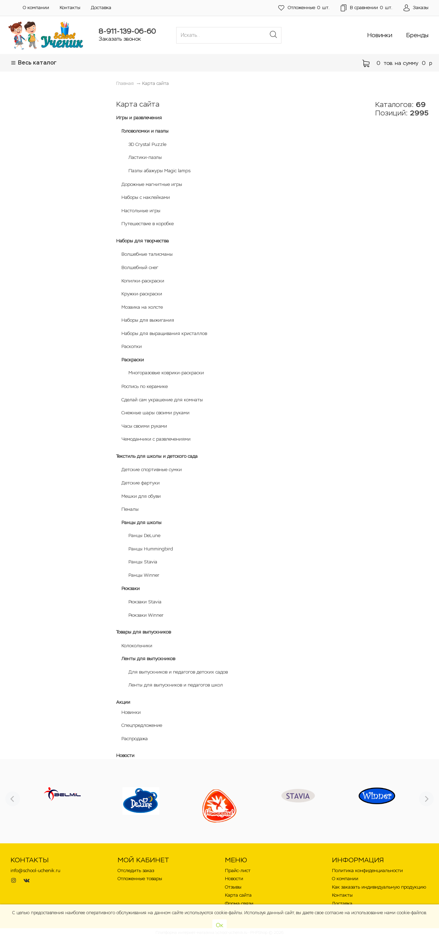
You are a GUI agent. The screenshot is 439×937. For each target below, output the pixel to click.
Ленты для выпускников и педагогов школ (175, 685)
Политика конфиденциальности (367, 871)
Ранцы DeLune (144, 535)
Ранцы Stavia (142, 562)
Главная (125, 83)
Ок (219, 925)
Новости (125, 755)
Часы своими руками (144, 426)
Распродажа (134, 739)
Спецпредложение (141, 725)
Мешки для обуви (141, 496)
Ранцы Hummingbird (150, 549)
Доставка (101, 8)
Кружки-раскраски (141, 294)
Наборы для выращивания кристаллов (164, 333)
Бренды (417, 35)
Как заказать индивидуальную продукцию (379, 887)
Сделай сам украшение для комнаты (162, 400)
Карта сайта (238, 895)
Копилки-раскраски (142, 281)
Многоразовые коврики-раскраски (166, 373)
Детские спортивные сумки (151, 470)
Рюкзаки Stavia (144, 602)
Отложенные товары (140, 879)
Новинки (379, 35)
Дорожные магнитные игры (151, 184)
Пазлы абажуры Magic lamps (159, 171)
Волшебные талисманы (147, 254)
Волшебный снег (139, 267)
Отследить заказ (136, 871)
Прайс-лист (238, 871)
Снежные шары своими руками (155, 413)
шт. (304, 8)
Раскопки (131, 346)
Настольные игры (140, 211)
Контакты (70, 8)
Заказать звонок (120, 38)
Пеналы (130, 509)
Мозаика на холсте (142, 307)
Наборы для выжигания (147, 320)
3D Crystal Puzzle (147, 144)
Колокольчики (136, 646)
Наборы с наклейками (145, 197)
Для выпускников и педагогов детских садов (178, 672)
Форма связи (239, 903)
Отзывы (233, 887)
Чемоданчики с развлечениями (156, 439)
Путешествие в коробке (147, 224)
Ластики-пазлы (145, 157)
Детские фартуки (140, 483)
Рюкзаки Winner (146, 615)
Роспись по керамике (144, 386)
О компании (36, 8)
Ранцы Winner (143, 575)
